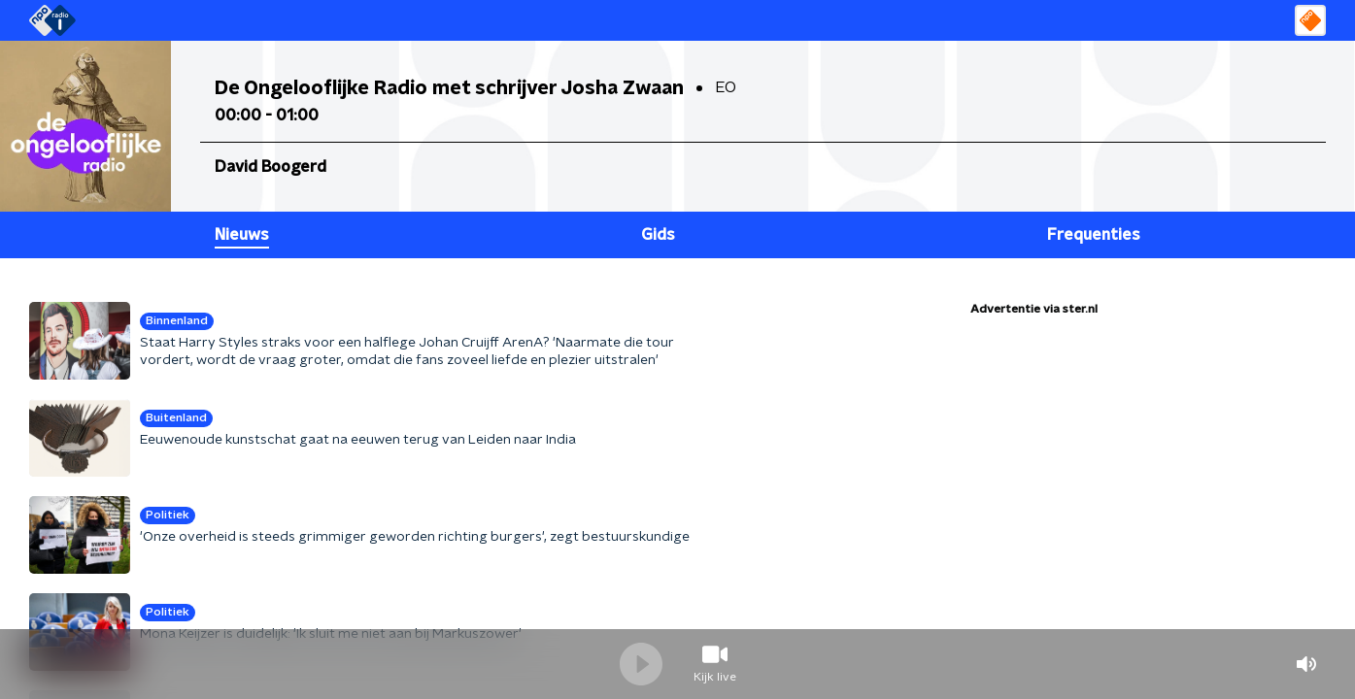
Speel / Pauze (641, 664)
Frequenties (1093, 235)
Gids (658, 235)
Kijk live (715, 676)
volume (1306, 664)
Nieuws (242, 235)
